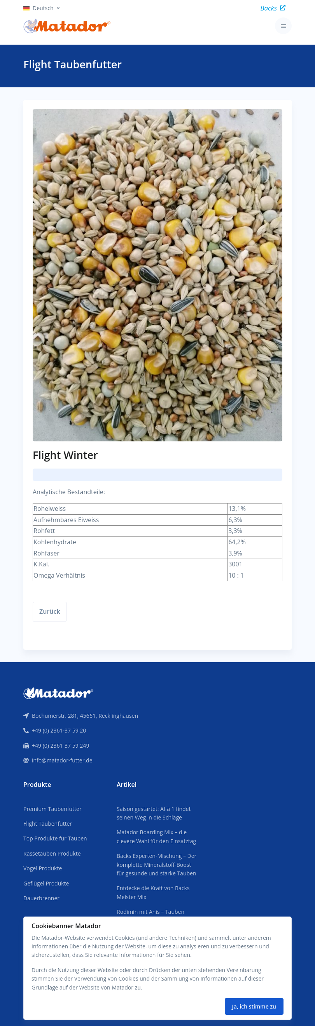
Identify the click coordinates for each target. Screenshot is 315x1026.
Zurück (49, 611)
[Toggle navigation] (283, 25)
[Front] (58, 692)
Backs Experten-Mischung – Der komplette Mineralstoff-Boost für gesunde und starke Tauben (156, 864)
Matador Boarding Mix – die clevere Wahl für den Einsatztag (156, 836)
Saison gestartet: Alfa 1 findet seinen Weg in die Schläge (154, 813)
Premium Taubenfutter (52, 808)
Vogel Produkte (42, 868)
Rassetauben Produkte (52, 853)
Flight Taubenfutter (47, 823)
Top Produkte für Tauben (55, 838)
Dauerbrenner (41, 898)
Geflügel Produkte (46, 883)
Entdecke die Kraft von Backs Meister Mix (153, 892)
